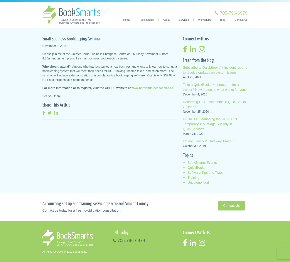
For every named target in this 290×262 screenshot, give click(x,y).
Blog (222, 19)
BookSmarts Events (202, 163)
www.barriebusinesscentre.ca (152, 88)
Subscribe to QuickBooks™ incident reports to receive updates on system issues (215, 70)
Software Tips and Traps (205, 172)
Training (193, 177)
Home (126, 19)
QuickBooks (196, 167)
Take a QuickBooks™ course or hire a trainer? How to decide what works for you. (214, 87)
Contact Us (241, 19)
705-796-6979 (231, 13)
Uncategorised (198, 182)
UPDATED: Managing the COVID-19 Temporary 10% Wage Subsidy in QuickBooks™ (210, 124)
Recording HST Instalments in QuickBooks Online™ (214, 104)
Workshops (204, 19)
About (166, 19)
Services (184, 19)
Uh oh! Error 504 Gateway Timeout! (209, 141)
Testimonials (146, 19)
